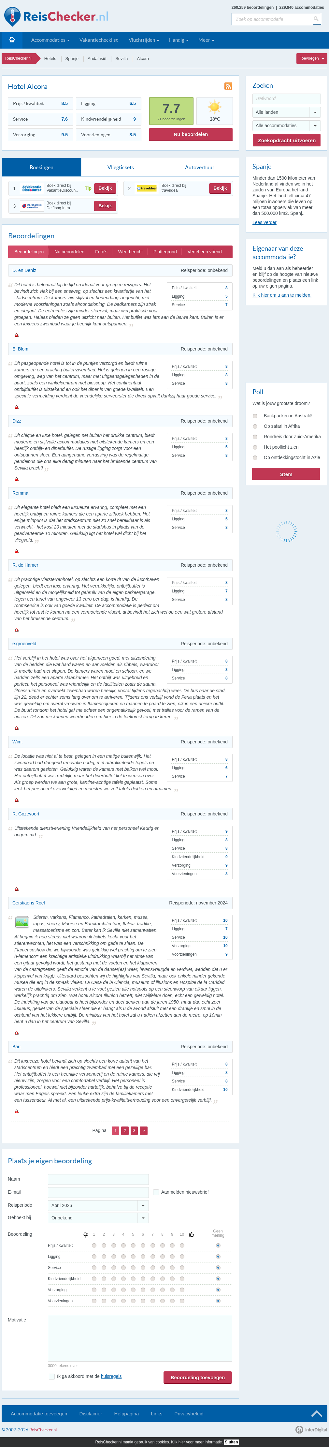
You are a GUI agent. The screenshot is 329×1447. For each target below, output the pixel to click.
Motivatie (17, 1319)
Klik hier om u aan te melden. (281, 295)
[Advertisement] (286, 342)
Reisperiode (20, 1205)
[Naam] (98, 1179)
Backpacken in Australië (288, 415)
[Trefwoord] (286, 99)
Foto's (101, 251)
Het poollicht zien (281, 447)
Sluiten (231, 1442)
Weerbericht (130, 251)
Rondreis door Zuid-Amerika (292, 436)
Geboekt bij (19, 1217)
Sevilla (121, 58)
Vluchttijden (142, 40)
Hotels (50, 58)
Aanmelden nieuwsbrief (185, 1192)
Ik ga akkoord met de (89, 1376)
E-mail (14, 1192)
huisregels (111, 1376)
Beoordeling (20, 1234)
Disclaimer (90, 1413)
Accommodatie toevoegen (39, 1413)
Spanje (72, 58)
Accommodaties (48, 40)
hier (182, 1442)
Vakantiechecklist (98, 40)
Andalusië (97, 58)
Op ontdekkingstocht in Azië (292, 457)
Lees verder (264, 222)
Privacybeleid (188, 1413)
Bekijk (105, 188)
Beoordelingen (29, 251)
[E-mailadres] (98, 1192)
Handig (176, 40)
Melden (16, 335)
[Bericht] (140, 1338)
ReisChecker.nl (18, 58)
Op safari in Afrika (282, 426)
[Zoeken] (317, 19)
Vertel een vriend (205, 251)
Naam (14, 1179)
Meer (204, 40)
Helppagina (126, 1413)
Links (156, 1413)
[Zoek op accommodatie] (272, 19)
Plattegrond (165, 251)
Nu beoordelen (191, 134)
